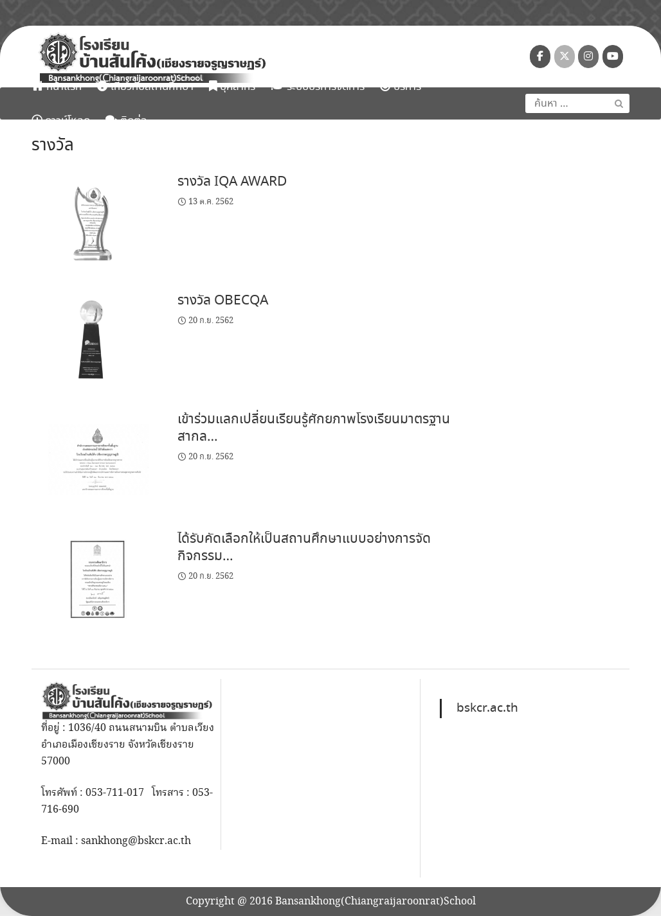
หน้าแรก (57, 87)
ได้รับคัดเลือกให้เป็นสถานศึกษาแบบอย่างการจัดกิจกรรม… (304, 547)
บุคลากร (232, 87)
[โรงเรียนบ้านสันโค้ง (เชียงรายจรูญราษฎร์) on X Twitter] (564, 56)
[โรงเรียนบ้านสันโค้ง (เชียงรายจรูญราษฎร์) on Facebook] (540, 56)
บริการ (400, 87)
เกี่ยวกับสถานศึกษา (145, 87)
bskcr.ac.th (487, 709)
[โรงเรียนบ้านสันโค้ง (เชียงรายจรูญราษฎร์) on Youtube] (612, 56)
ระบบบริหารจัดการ (318, 87)
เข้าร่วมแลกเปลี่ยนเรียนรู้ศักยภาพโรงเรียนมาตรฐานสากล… (313, 428)
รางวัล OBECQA (222, 300)
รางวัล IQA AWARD (232, 181)
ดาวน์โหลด (61, 121)
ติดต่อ (126, 121)
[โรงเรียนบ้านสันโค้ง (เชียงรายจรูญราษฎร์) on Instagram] (588, 56)
